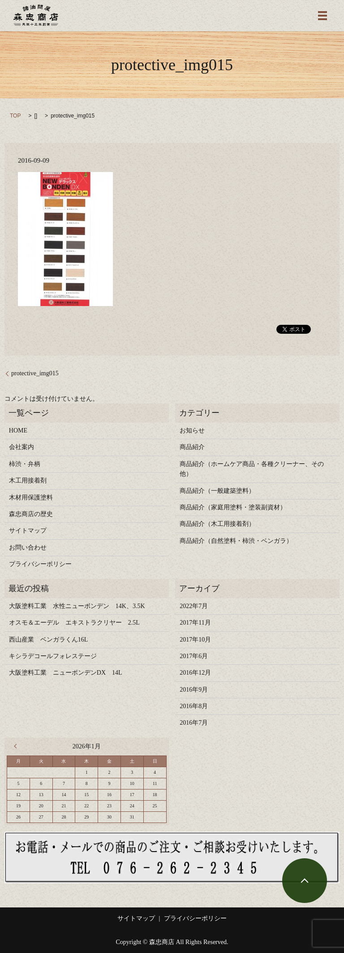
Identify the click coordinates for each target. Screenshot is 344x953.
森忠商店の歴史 (31, 514)
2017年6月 (194, 656)
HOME (18, 430)
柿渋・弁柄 (24, 464)
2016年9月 (194, 689)
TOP (15, 116)
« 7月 (17, 746)
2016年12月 (195, 672)
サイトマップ (28, 530)
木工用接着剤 (28, 480)
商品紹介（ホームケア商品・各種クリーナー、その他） (252, 469)
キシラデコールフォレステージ (56, 656)
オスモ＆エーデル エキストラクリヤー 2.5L (74, 622)
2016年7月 (194, 722)
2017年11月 (195, 622)
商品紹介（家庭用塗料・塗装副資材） (233, 507)
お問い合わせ (28, 547)
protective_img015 (35, 373)
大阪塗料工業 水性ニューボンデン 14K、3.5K (77, 606)
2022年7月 (194, 606)
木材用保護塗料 (31, 497)
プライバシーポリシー (40, 564)
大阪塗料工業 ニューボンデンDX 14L (65, 672)
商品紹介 (192, 447)
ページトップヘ (304, 880)
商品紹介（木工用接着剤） (217, 524)
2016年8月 (194, 706)
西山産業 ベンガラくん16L (48, 639)
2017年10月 (195, 639)
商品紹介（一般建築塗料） (217, 490)
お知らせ (192, 430)
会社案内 (21, 447)
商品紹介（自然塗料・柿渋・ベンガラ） (236, 540)
